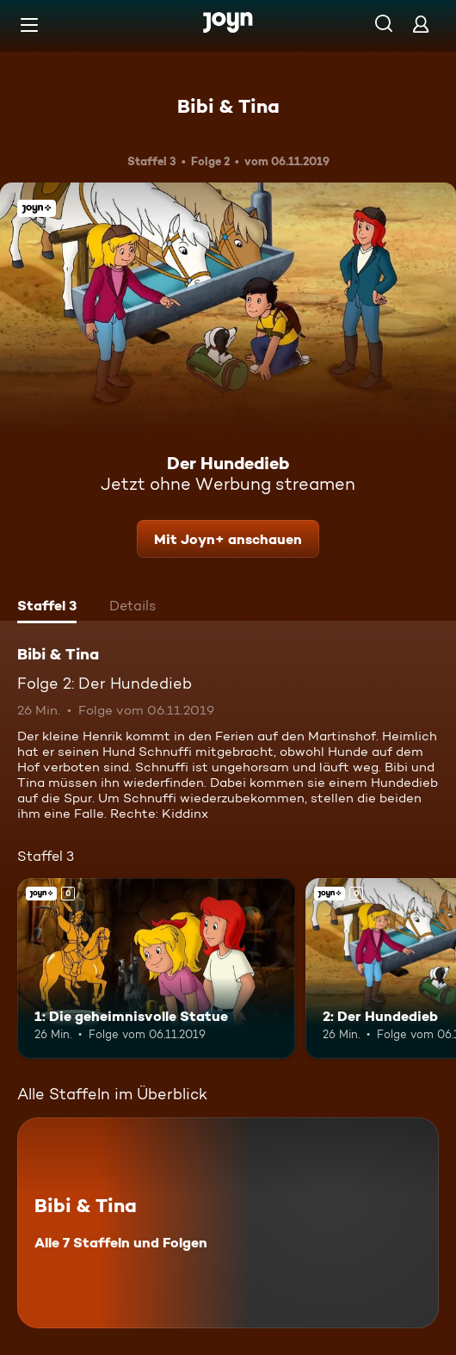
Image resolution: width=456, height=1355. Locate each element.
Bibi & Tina (228, 106)
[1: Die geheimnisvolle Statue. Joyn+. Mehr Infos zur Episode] (156, 968)
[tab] (47, 607)
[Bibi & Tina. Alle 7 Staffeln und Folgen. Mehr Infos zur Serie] (228, 1222)
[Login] (421, 24)
